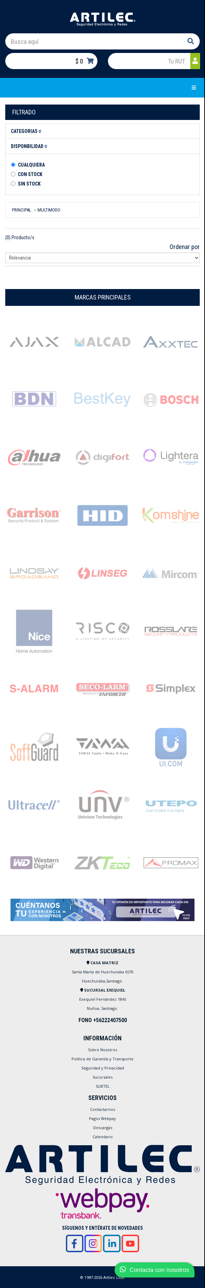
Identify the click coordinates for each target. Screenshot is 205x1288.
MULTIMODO (48, 210)
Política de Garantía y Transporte (102, 1058)
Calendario (103, 1136)
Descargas (102, 1127)
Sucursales (102, 1077)
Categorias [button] (27, 131)
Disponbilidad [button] (30, 146)
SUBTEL (103, 1086)
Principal (21, 210)
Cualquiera (31, 165)
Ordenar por (185, 246)
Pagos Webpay (102, 1118)
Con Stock (30, 174)
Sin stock (29, 184)
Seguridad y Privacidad (102, 1068)
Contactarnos (102, 1109)
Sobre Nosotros (102, 1049)
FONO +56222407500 (102, 1020)
